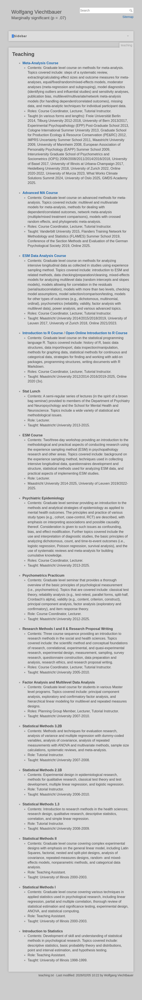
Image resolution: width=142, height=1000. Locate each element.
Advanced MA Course (40, 193)
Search (131, 10)
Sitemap (128, 17)
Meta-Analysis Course (40, 63)
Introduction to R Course (42, 333)
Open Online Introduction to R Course (96, 333)
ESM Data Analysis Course (44, 256)
